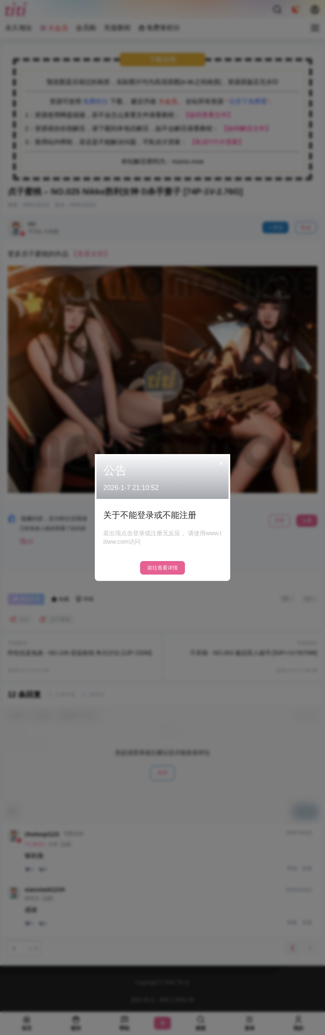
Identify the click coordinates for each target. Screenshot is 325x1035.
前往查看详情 (162, 568)
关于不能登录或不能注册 (149, 515)
